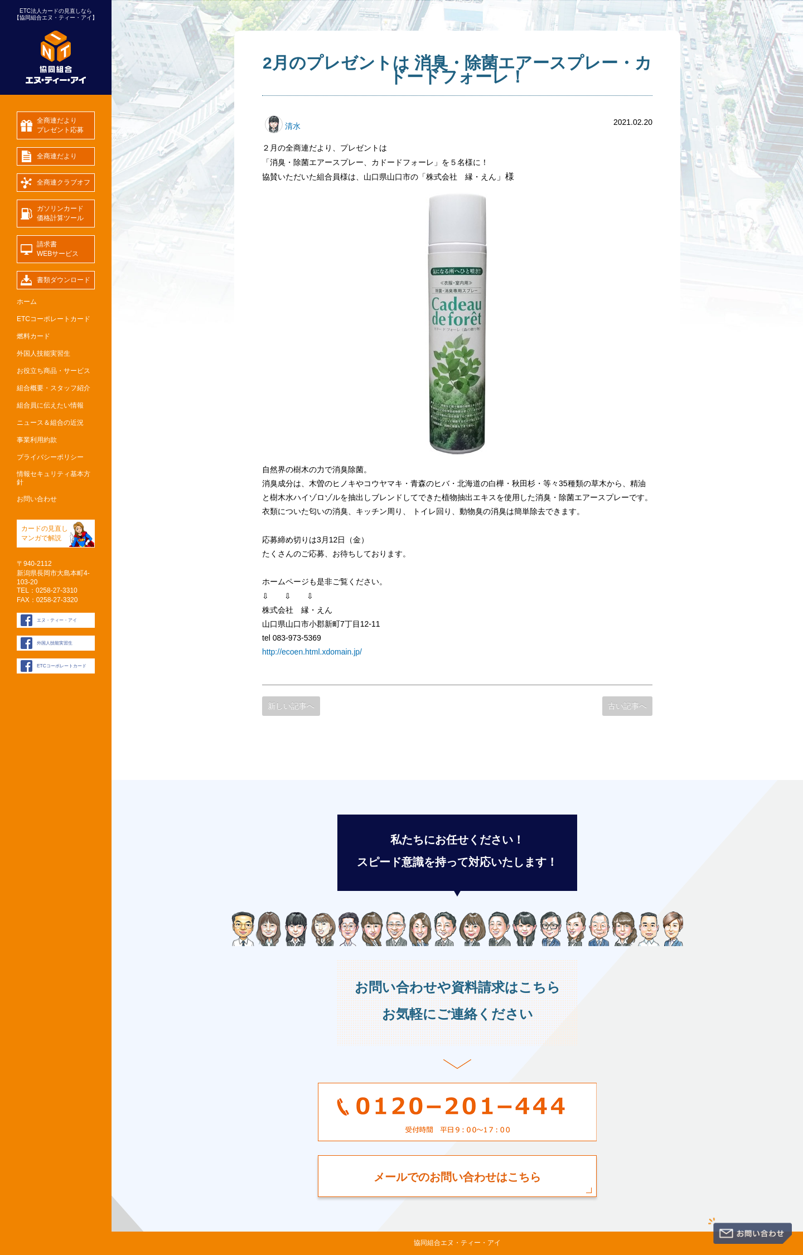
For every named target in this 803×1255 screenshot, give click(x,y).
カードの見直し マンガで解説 (44, 533)
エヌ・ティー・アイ (57, 620)
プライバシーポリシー (50, 457)
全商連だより (57, 156)
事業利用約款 (37, 440)
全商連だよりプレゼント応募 (60, 125)
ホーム (27, 302)
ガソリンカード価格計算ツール (60, 213)
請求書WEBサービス (58, 249)
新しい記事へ (291, 705)
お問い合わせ (37, 499)
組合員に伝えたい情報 (50, 405)
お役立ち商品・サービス (53, 371)
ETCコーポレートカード (53, 319)
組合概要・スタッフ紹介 (53, 388)
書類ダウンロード (63, 280)
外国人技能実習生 (43, 353)
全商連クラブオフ (63, 182)
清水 (283, 126)
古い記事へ (627, 705)
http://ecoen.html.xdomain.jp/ (312, 651)
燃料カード (33, 336)
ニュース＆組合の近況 (50, 423)
